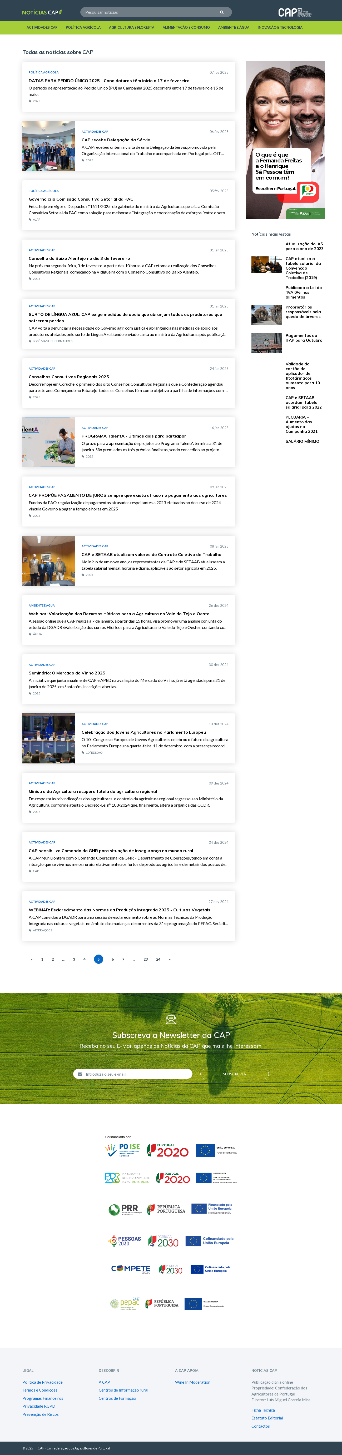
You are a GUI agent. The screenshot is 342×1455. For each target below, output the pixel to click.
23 (145, 959)
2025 (34, 101)
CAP (34, 871)
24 (158, 959)
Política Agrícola (83, 27)
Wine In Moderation (192, 1382)
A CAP (104, 1382)
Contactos (260, 1426)
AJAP (34, 219)
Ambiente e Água (233, 27)
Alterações (40, 930)
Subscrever (234, 1074)
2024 (34, 812)
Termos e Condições (39, 1390)
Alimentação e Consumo (186, 27)
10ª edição (92, 752)
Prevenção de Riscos (40, 1414)
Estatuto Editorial (267, 1418)
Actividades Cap (42, 27)
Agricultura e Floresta (131, 27)
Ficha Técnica (263, 1410)
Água (35, 634)
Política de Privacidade (42, 1382)
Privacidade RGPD (38, 1406)
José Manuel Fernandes (50, 341)
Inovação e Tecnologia (280, 27)
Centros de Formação (117, 1398)
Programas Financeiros (42, 1398)
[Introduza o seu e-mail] (137, 1074)
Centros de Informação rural (123, 1390)
